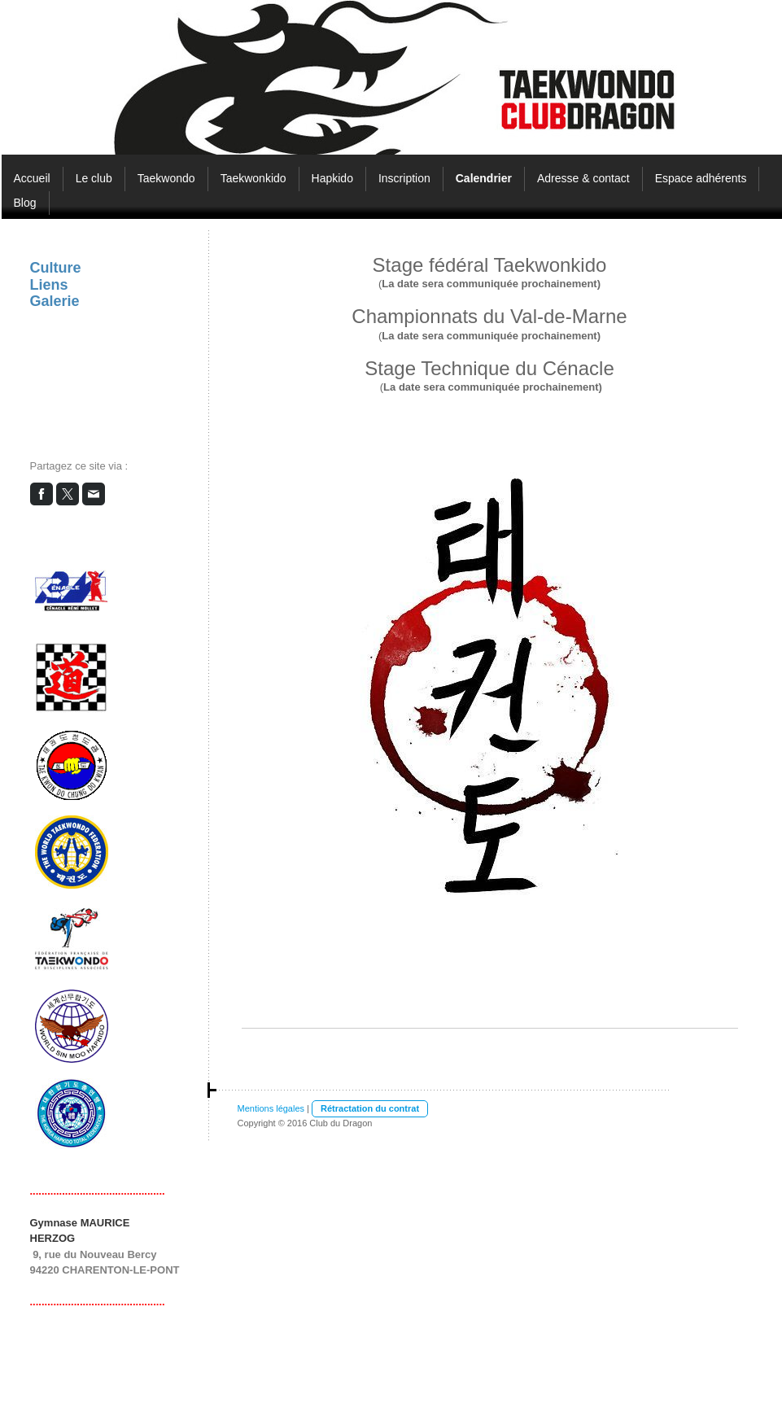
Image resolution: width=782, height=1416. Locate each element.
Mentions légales (271, 1108)
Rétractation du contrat (370, 1108)
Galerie (55, 301)
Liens (49, 285)
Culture (55, 268)
